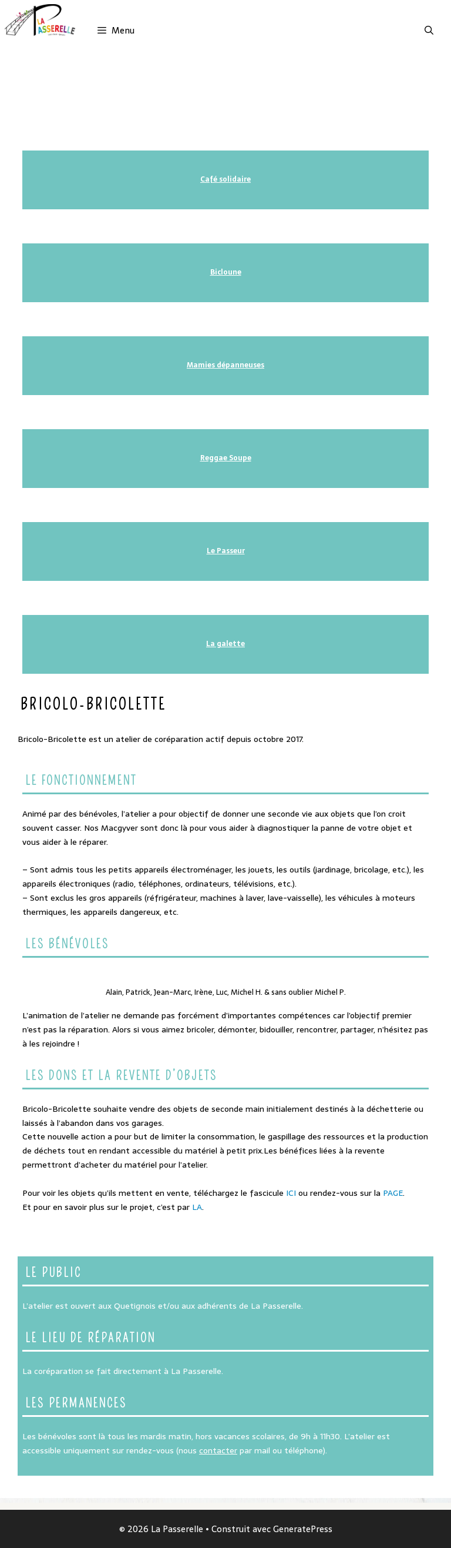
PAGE (393, 1192)
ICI (291, 1192)
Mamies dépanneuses (225, 365)
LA (197, 1207)
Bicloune (225, 272)
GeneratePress (302, 1529)
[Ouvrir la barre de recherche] (429, 30)
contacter (218, 1450)
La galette (225, 644)
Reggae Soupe (225, 458)
